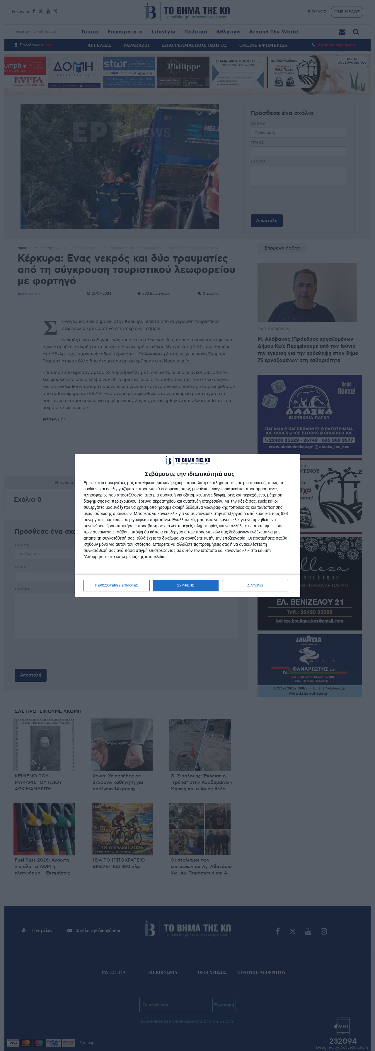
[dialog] (187, 525)
